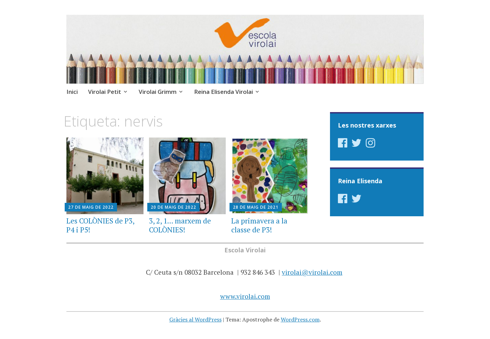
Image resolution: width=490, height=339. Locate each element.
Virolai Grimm (158, 92)
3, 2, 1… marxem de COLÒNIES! (180, 225)
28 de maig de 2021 (255, 207)
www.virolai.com (245, 296)
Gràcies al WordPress (195, 319)
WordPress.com (300, 319)
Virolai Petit (104, 92)
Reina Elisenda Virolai (223, 92)
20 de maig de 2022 (173, 207)
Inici (72, 92)
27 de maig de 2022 (91, 207)
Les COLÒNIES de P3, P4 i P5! (100, 225)
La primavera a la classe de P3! (259, 225)
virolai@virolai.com (312, 272)
